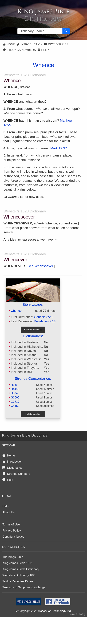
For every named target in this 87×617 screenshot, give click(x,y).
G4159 (15, 405)
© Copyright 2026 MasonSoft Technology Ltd (43, 611)
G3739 (15, 401)
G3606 (15, 397)
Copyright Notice (13, 536)
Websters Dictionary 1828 (19, 575)
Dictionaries (56, 44)
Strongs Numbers (19, 49)
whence (16, 310)
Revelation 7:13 (45, 321)
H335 (14, 384)
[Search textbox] (39, 31)
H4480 (15, 388)
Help (43, 49)
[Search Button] (66, 31)
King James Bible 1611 (17, 563)
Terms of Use (11, 524)
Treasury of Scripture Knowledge (23, 587)
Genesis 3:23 (43, 317)
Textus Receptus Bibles (17, 581)
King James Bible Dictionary (20, 569)
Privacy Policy (11, 530)
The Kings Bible (12, 557)
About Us (8, 512)
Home (9, 44)
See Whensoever (40, 266)
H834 (14, 393)
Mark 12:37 (58, 148)
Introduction (29, 44)
